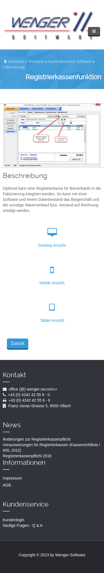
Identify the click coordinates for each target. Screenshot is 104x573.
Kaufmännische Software (70, 61)
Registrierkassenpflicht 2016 (27, 456)
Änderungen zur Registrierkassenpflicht (36, 439)
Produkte (36, 61)
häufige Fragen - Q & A (22, 525)
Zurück (17, 343)
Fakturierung (14, 67)
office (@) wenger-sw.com (33, 389)
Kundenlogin (13, 520)
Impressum (12, 478)
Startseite (16, 61)
